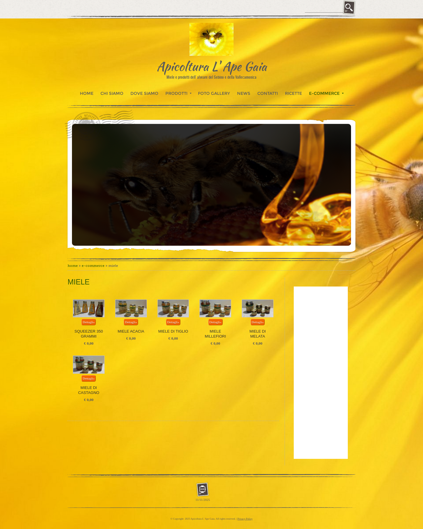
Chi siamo (111, 93)
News (243, 93)
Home (86, 93)
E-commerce (326, 93)
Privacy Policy (245, 518)
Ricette (293, 93)
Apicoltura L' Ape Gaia (212, 66)
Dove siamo (144, 93)
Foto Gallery (214, 93)
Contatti (267, 93)
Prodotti (178, 93)
